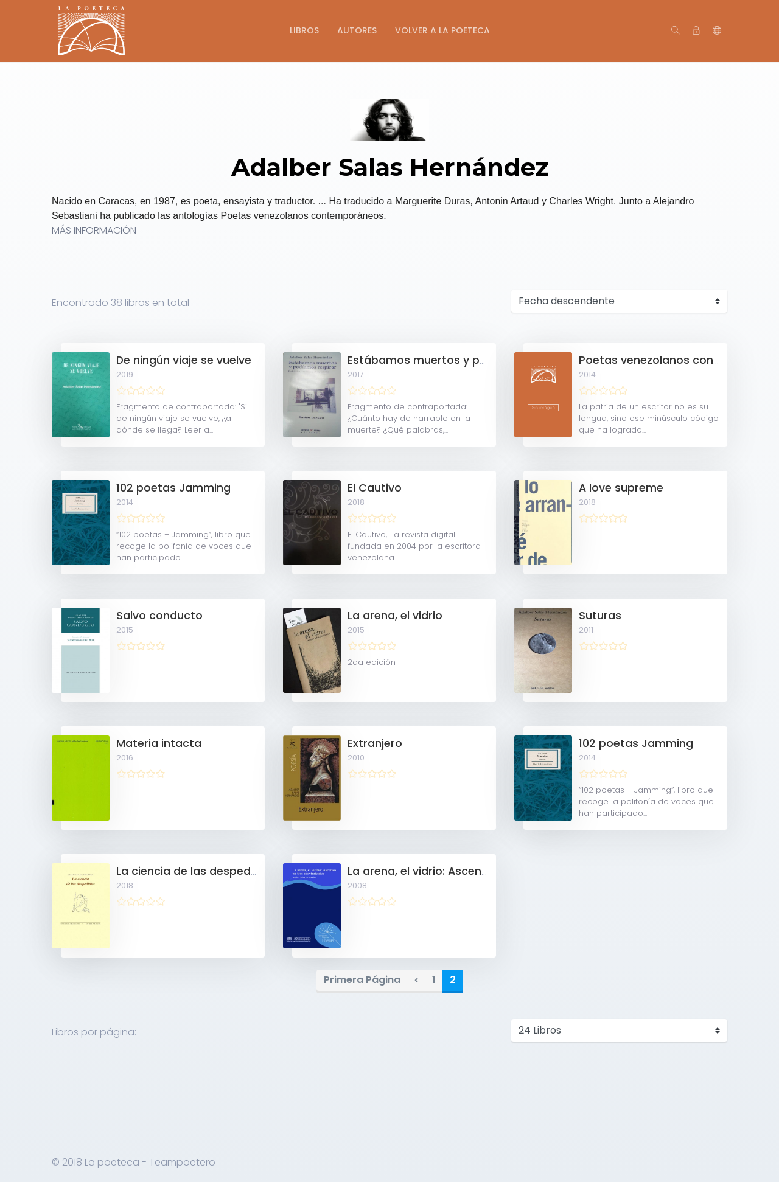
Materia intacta (158, 743)
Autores (357, 30)
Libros (304, 30)
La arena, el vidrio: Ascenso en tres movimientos (479, 871)
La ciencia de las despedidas (195, 871)
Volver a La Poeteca (442, 30)
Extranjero (375, 743)
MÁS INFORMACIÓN (94, 230)
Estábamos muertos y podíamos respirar (461, 360)
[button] (717, 31)
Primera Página (362, 980)
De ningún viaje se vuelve (183, 360)
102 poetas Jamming (173, 488)
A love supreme (621, 488)
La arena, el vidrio (395, 615)
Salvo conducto (159, 615)
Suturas (600, 615)
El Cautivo (375, 488)
